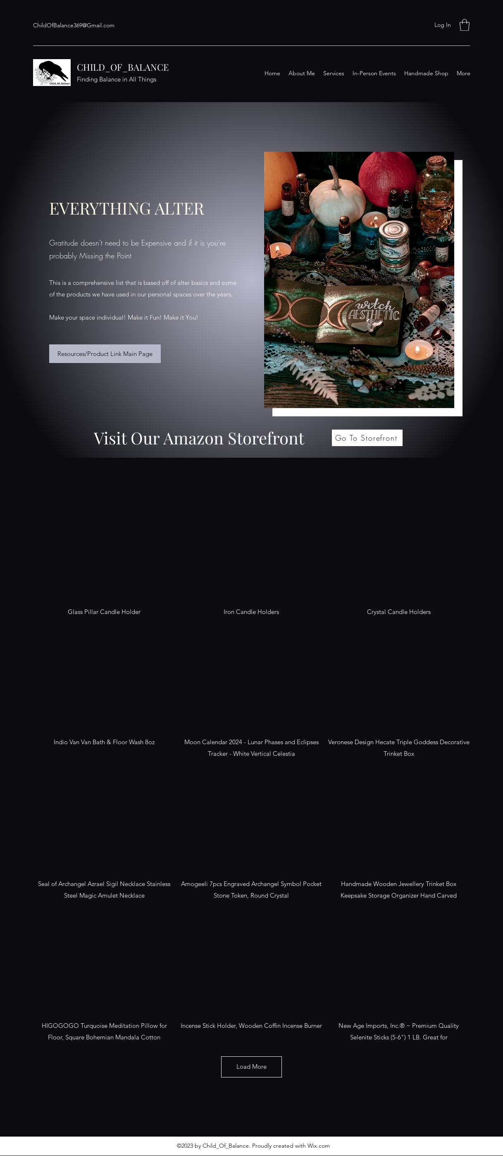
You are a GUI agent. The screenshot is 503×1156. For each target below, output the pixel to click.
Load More (251, 1066)
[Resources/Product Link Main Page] (105, 353)
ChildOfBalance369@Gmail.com (73, 25)
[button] (465, 25)
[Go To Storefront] (367, 438)
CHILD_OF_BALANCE (123, 67)
